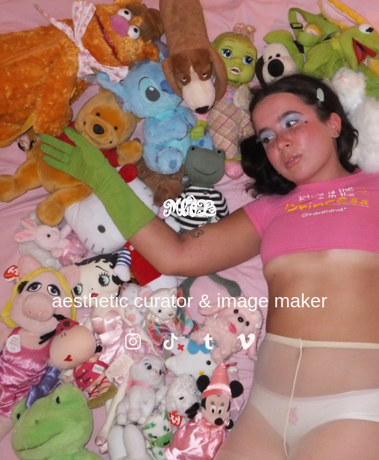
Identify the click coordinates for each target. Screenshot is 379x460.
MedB (189, 208)
